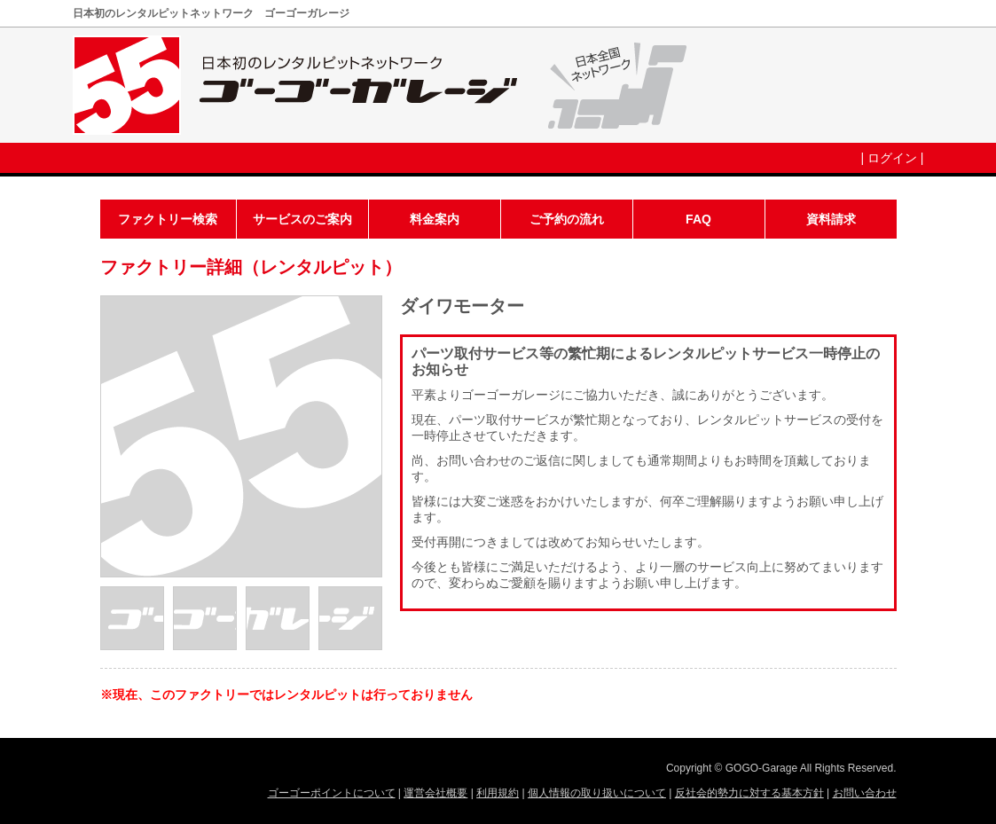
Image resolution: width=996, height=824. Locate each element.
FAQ (698, 219)
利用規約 (497, 793)
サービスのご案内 (302, 219)
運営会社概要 (435, 793)
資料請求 (831, 219)
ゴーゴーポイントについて (332, 793)
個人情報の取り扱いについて (597, 793)
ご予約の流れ (566, 219)
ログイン (892, 158)
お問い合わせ (865, 793)
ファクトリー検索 (167, 219)
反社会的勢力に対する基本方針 (749, 793)
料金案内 (434, 219)
